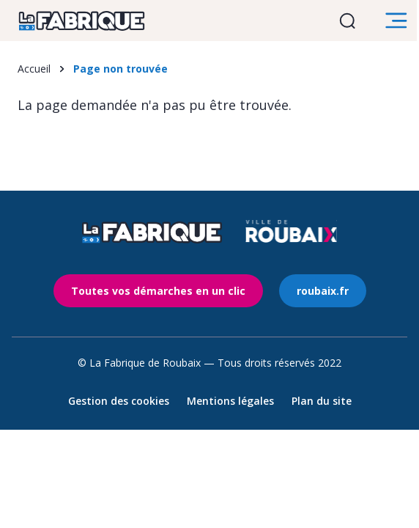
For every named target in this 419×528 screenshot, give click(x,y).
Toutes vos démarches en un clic (158, 291)
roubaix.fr (323, 291)
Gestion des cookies (118, 401)
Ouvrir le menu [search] (398, 20)
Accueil (34, 69)
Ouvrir (350, 21)
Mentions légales (230, 401)
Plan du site (322, 401)
